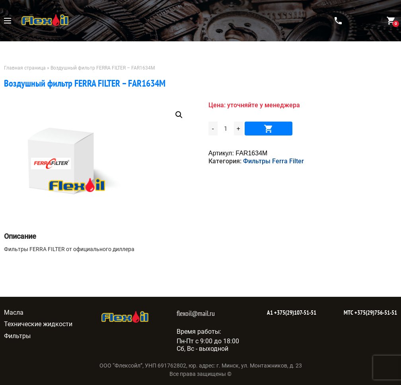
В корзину (268, 128)
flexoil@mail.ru (196, 313)
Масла (13, 312)
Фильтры (17, 336)
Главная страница (25, 68)
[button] (179, 115)
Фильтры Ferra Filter (273, 161)
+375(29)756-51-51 (375, 312)
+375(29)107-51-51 (294, 312)
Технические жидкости (38, 324)
